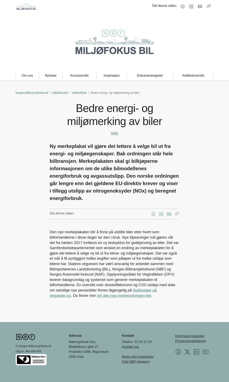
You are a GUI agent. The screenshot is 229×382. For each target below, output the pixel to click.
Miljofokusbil (60, 92)
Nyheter (50, 75)
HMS (114, 133)
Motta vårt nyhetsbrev (138, 356)
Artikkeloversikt (193, 75)
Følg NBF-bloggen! (136, 361)
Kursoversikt (79, 75)
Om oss (27, 75)
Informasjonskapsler (189, 336)
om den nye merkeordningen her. (124, 295)
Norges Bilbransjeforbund (32, 92)
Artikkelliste (79, 92)
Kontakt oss (130, 347)
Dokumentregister (150, 75)
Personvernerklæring (190, 341)
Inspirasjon (112, 75)
